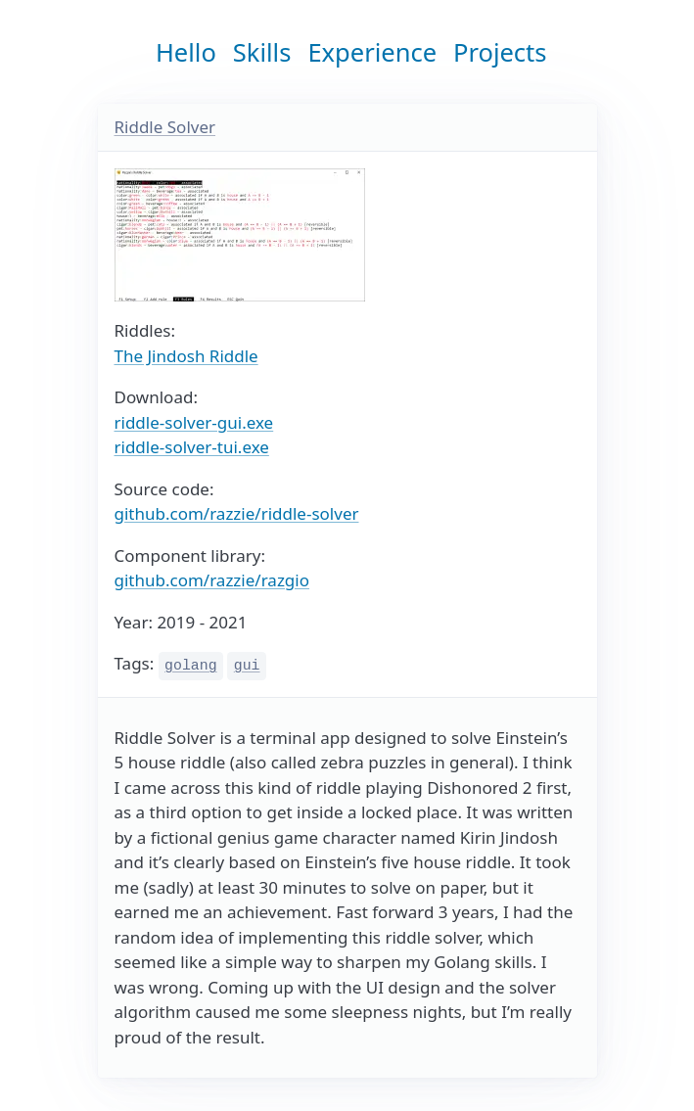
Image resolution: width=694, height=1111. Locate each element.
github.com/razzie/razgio (212, 580)
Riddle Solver (165, 127)
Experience (372, 52)
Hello (186, 52)
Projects (500, 52)
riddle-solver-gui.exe (194, 422)
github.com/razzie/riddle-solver (237, 513)
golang (190, 665)
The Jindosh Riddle (186, 356)
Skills (262, 52)
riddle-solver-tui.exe (192, 447)
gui (247, 665)
